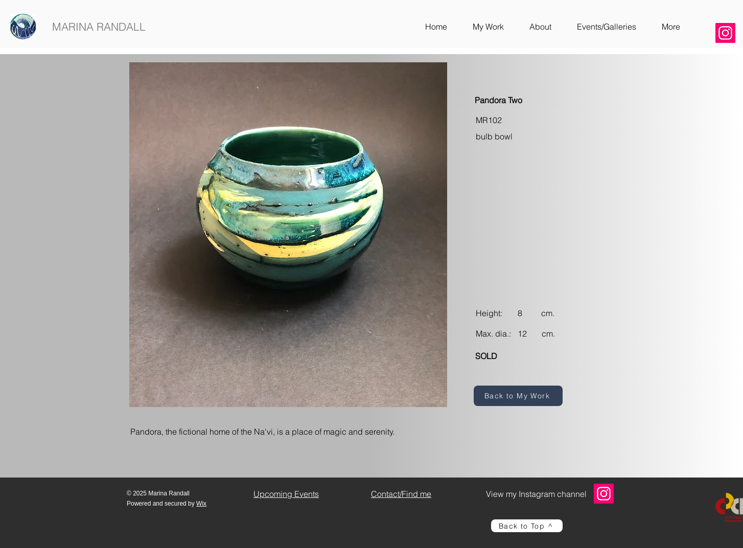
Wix (201, 503)
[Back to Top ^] (527, 525)
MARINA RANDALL (99, 26)
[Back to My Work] (518, 396)
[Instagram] (725, 33)
